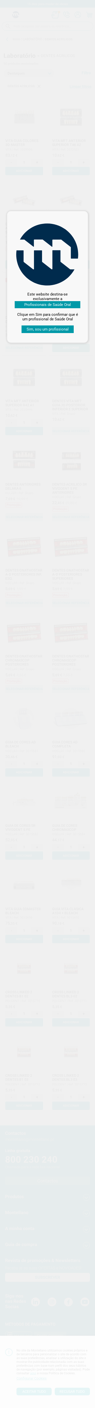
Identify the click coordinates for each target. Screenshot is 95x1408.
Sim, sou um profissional (48, 329)
